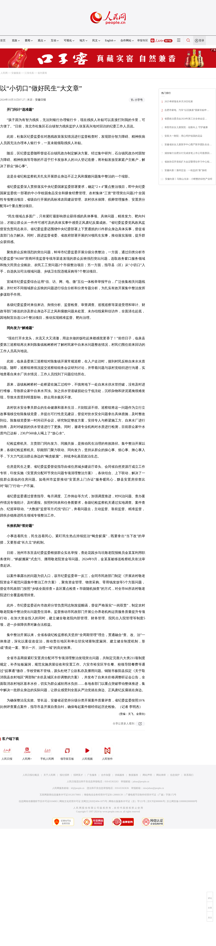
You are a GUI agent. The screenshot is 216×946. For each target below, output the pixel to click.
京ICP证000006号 (156, 801)
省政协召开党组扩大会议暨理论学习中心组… (188, 161)
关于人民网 (49, 775)
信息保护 (175, 775)
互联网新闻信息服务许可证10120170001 (60, 794)
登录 (201, 40)
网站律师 (161, 775)
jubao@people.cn (141, 781)
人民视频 (87, 752)
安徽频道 (16, 73)
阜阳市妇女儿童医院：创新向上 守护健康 (186, 127)
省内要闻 (42, 73)
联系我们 (188, 775)
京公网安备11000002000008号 (182, 801)
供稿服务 (119, 775)
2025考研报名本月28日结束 (179, 101)
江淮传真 (29, 73)
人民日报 (7, 752)
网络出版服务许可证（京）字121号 (127, 801)
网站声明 (147, 775)
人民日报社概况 (31, 775)
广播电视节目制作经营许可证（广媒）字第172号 (151, 794)
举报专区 (142, 40)
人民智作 (107, 752)
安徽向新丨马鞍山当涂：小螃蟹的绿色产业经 (188, 179)
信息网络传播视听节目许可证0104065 (38, 801)
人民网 (4, 73)
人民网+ (27, 752)
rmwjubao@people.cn (153, 788)
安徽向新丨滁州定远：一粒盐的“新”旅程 (186, 170)
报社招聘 (64, 775)
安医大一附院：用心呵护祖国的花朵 (183, 136)
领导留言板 (67, 752)
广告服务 (92, 775)
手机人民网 (47, 752)
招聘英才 (78, 775)
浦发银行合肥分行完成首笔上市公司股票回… (188, 153)
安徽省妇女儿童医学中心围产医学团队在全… (188, 144)
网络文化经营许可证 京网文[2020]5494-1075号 (83, 801)
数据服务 (133, 775)
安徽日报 (40, 99)
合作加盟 (106, 775)
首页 (3, 40)
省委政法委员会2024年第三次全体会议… (186, 118)
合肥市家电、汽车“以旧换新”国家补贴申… (187, 110)
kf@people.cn (77, 788)
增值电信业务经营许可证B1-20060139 (103, 794)
